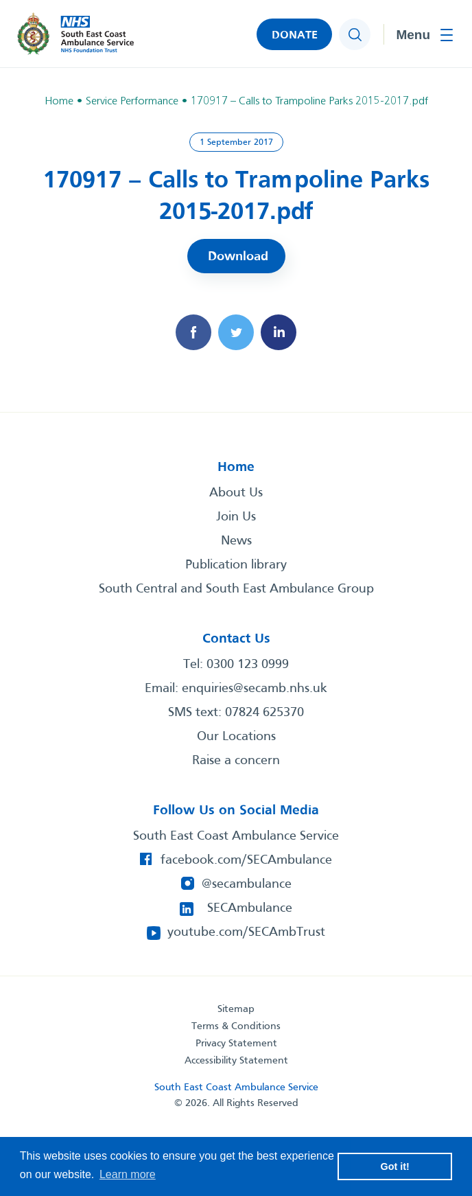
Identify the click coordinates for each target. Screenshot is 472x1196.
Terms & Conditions (236, 1026)
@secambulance (247, 884)
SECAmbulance (249, 908)
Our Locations (236, 737)
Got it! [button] (395, 1166)
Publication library (236, 565)
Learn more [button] (127, 1174)
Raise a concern (236, 761)
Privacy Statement (236, 1043)
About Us (236, 493)
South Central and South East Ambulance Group (236, 589)
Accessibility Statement (236, 1061)
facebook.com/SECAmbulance (246, 860)
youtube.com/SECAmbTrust (246, 932)
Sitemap (236, 1009)
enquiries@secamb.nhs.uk (254, 688)
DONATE (295, 35)
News (236, 541)
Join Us (236, 517)
